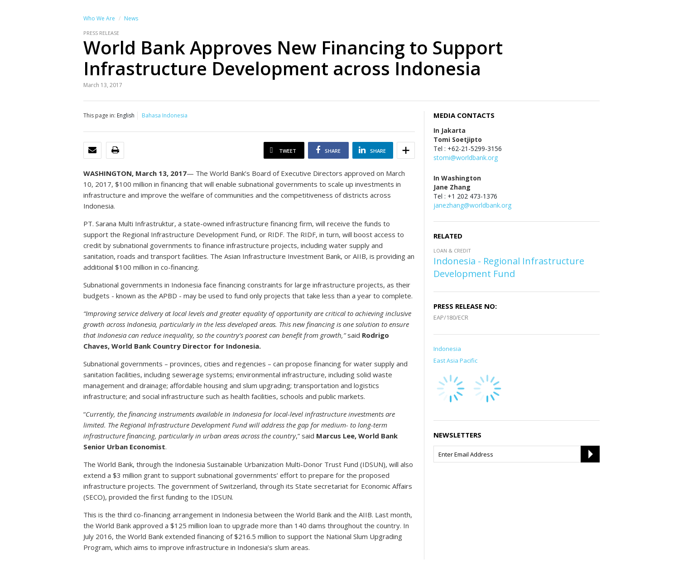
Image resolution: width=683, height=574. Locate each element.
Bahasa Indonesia (165, 115)
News (131, 18)
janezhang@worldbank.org (472, 205)
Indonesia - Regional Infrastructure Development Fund (508, 267)
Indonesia (447, 349)
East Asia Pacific (455, 360)
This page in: (99, 115)
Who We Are (99, 18)
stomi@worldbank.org (465, 157)
